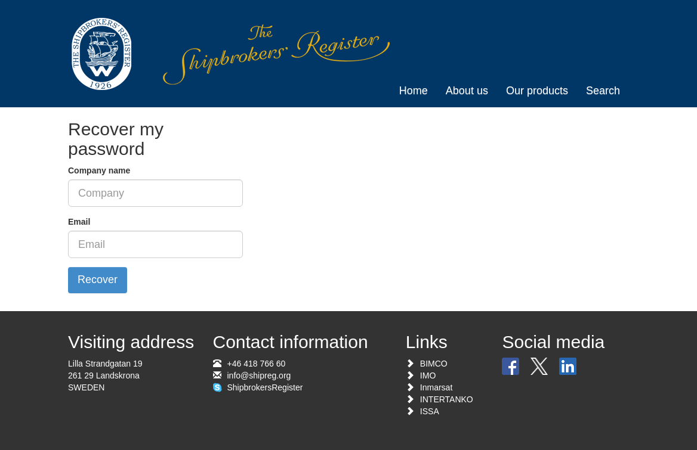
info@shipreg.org (259, 375)
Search (603, 91)
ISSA (429, 411)
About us (467, 91)
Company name (99, 170)
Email (79, 221)
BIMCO (434, 363)
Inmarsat (436, 387)
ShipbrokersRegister (265, 387)
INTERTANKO (446, 399)
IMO (428, 375)
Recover (98, 279)
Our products (537, 91)
